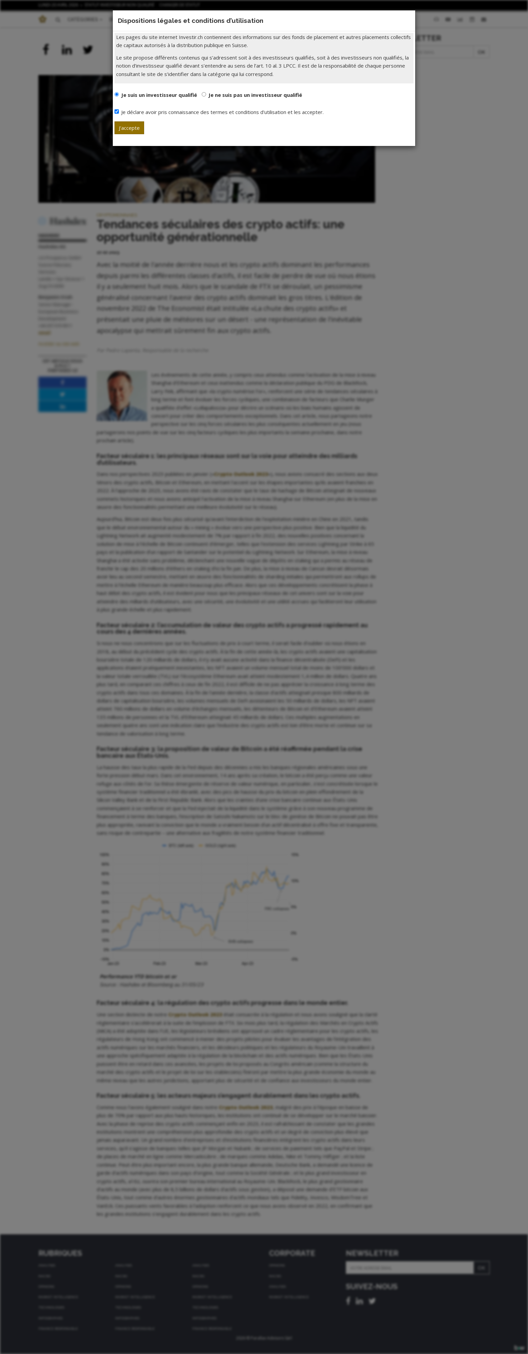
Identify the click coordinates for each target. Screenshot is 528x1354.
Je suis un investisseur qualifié (159, 94)
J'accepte (129, 127)
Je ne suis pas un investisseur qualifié (255, 94)
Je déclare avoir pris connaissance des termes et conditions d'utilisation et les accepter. (219, 112)
